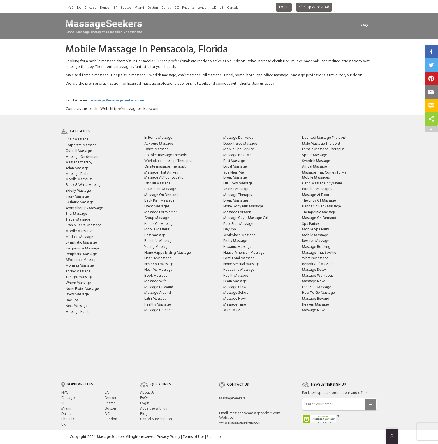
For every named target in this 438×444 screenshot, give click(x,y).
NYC (70, 8)
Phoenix (188, 8)
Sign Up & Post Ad (314, 7)
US (221, 8)
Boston (152, 8)
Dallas (166, 8)
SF (115, 8)
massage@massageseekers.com (117, 100)
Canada (233, 8)
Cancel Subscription (156, 419)
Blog (144, 414)
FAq (364, 25)
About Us (147, 392)
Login (283, 7)
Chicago (90, 8)
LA (79, 8)
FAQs (144, 398)
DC (176, 8)
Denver (105, 8)
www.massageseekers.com (240, 422)
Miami (139, 8)
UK (214, 8)
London (202, 8)
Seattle (126, 8)
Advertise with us (153, 408)
